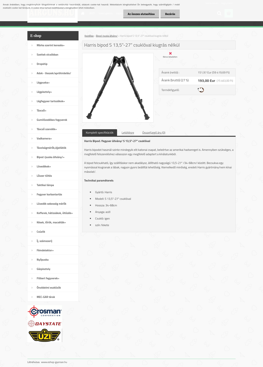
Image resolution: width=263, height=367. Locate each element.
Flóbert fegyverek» (48, 278)
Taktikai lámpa (45, 185)
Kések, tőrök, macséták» (51, 222)
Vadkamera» (44, 138)
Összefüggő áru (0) (153, 132)
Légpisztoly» (44, 92)
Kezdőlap (89, 36)
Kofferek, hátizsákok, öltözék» (55, 213)
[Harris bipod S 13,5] (117, 54)
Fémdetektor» (45, 250)
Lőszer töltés (44, 176)
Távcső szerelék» (47, 129)
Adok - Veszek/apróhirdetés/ (54, 73)
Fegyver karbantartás (49, 194)
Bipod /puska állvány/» (50, 157)
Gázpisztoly (43, 269)
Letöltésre (128, 132)
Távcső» (41, 110)
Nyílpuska (43, 260)
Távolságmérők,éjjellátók (51, 148)
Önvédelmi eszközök (49, 287)
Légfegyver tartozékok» (51, 101)
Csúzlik (41, 232)
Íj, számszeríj (44, 241)
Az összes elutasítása (141, 14)
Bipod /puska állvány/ (107, 36)
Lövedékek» (44, 166)
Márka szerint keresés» (50, 45)
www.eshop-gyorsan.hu (54, 362)
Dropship (42, 64)
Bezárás (170, 14)
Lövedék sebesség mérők (51, 204)
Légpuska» (43, 82)
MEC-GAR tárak (46, 297)
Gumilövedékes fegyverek (52, 120)
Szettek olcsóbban (47, 54)
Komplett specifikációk (99, 132)
